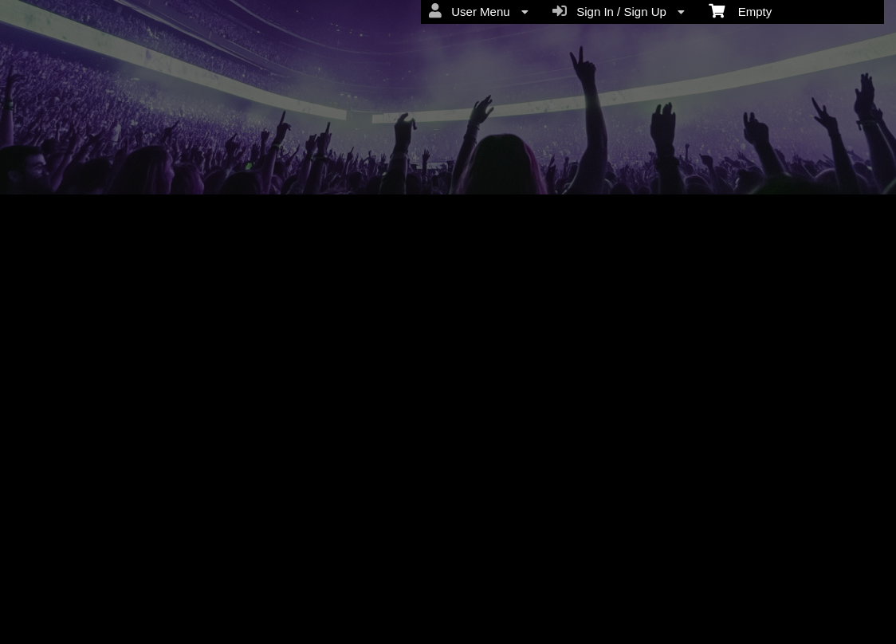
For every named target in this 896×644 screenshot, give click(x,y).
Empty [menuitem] (740, 10)
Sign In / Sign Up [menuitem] (618, 11)
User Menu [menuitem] (479, 11)
